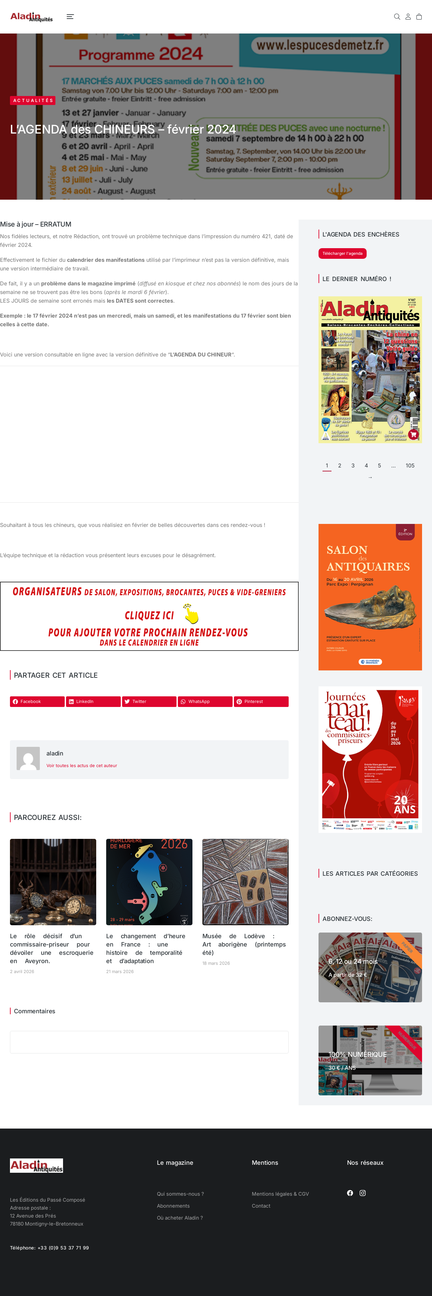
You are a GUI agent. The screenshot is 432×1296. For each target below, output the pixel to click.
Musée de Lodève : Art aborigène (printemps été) (244, 944)
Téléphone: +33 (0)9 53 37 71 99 (49, 1247)
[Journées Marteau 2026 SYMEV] (370, 831)
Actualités (33, 100)
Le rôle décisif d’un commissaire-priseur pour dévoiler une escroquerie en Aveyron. (51, 949)
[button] (37, 701)
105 (410, 465)
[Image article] (53, 882)
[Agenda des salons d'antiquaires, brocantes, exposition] (149, 649)
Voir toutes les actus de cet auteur (81, 765)
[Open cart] (419, 17)
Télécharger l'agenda (343, 253)
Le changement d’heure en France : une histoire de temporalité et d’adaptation (145, 949)
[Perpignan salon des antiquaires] (370, 668)
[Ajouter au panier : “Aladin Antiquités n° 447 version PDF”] (413, 434)
